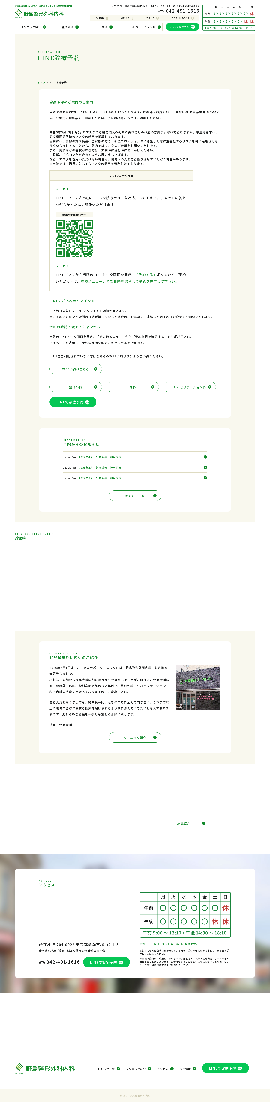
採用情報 (102, 18)
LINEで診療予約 (182, 27)
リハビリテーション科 (192, 387)
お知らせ (127, 18)
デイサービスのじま (182, 18)
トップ (41, 82)
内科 (142, 387)
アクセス (152, 18)
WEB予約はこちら (79, 369)
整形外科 (83, 387)
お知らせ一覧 (141, 496)
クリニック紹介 (140, 737)
